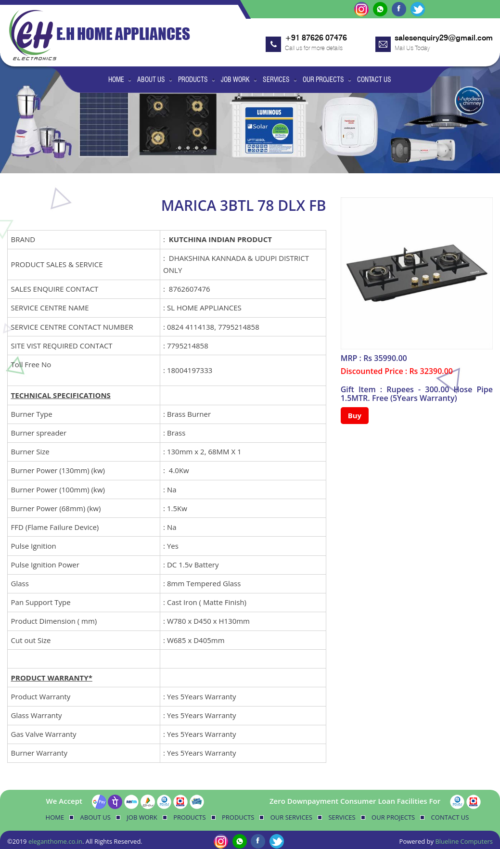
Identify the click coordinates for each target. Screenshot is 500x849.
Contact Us (374, 79)
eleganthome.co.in (55, 841)
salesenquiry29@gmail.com (444, 37)
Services (276, 79)
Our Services (291, 817)
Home (116, 79)
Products (193, 79)
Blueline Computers (464, 841)
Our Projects (323, 79)
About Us (151, 79)
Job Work (235, 79)
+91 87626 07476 (316, 37)
